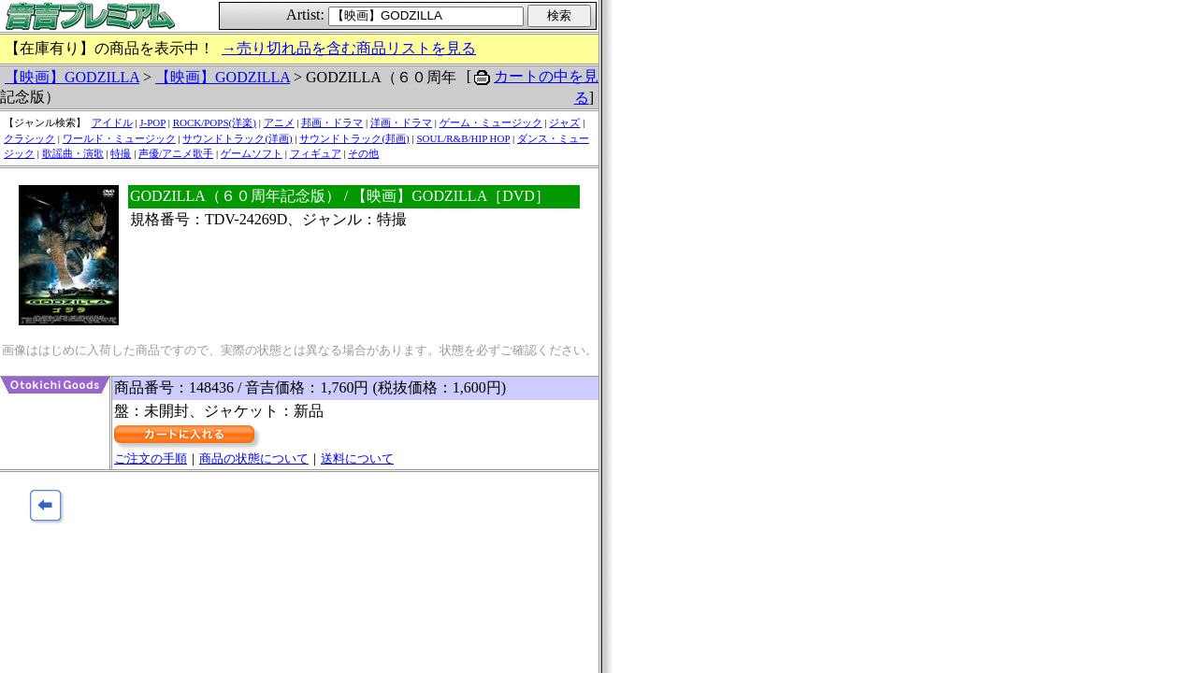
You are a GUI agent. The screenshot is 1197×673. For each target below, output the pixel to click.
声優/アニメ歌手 (175, 153)
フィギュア (315, 153)
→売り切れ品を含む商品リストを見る (349, 48)
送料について (357, 458)
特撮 (120, 153)
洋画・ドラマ (401, 122)
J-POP (152, 122)
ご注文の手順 (150, 458)
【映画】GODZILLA (72, 77)
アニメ (279, 122)
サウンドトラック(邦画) (354, 138)
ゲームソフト (251, 153)
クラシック (29, 138)
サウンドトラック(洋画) (237, 138)
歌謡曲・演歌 (73, 153)
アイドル (112, 122)
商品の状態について (254, 458)
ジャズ (564, 122)
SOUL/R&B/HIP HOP (463, 138)
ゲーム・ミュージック (491, 122)
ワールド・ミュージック (119, 138)
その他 (363, 153)
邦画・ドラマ (332, 122)
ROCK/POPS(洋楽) (214, 122)
